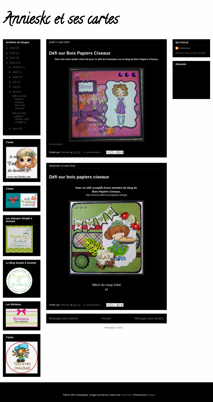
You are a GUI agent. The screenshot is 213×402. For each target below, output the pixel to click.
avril (15, 91)
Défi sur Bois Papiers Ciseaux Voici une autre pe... (19, 102)
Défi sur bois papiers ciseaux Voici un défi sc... (20, 118)
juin (15, 81)
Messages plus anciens (149, 318)
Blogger (151, 395)
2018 (13, 47)
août (15, 71)
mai (15, 86)
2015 (13, 57)
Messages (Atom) (114, 327)
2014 (13, 62)
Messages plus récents (63, 318)
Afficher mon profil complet (190, 53)
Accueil (106, 318)
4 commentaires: (93, 152)
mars (16, 128)
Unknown (184, 48)
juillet (16, 77)
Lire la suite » (56, 144)
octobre (17, 67)
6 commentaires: (93, 304)
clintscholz (126, 395)
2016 (13, 53)
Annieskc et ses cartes (60, 20)
